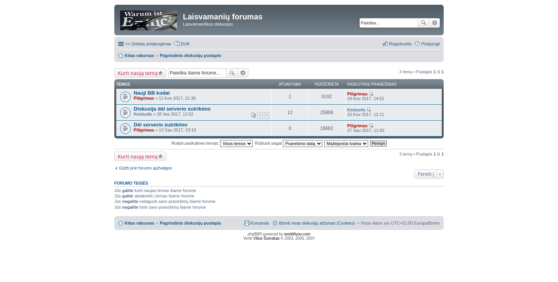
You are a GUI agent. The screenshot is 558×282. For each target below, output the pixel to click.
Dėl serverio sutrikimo (161, 125)
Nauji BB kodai (152, 93)
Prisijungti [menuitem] (430, 44)
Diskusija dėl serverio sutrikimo (172, 109)
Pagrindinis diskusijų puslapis (190, 223)
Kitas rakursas (139, 223)
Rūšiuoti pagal (288, 143)
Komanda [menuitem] (260, 223)
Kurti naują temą (137, 72)
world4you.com (297, 234)
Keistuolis (143, 114)
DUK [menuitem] (185, 44)
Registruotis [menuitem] (400, 44)
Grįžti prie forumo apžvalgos (145, 168)
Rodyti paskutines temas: (212, 143)
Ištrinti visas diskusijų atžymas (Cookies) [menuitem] (317, 223)
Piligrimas (144, 98)
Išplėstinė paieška (434, 23)
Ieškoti (423, 23)
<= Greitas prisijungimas (148, 44)
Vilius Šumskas (266, 238)
